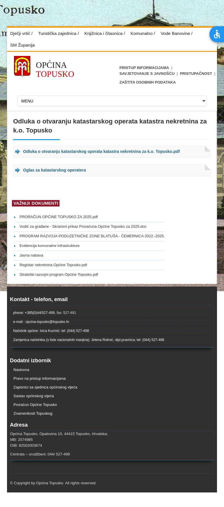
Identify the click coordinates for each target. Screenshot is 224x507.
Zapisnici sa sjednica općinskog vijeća (45, 387)
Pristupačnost (196, 73)
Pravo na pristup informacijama (39, 378)
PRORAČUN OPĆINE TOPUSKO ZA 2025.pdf (59, 217)
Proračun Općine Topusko (35, 404)
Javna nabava (31, 255)
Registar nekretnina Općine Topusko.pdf (53, 265)
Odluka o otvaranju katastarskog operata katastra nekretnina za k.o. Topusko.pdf (101, 151)
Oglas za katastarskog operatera (54, 170)
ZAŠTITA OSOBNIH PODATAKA (148, 82)
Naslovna (21, 370)
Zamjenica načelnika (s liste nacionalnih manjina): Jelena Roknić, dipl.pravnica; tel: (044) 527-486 (88, 340)
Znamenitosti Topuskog (32, 413)
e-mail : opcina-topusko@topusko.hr (41, 322)
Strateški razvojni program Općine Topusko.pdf (59, 274)
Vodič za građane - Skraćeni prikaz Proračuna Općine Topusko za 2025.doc (83, 226)
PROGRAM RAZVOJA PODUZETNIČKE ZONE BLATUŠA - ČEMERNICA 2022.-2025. (92, 236)
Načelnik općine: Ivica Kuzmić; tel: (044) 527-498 (51, 331)
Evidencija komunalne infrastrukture (50, 245)
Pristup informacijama (144, 68)
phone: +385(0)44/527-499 (34, 313)
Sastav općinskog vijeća (33, 396)
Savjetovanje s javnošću (147, 73)
